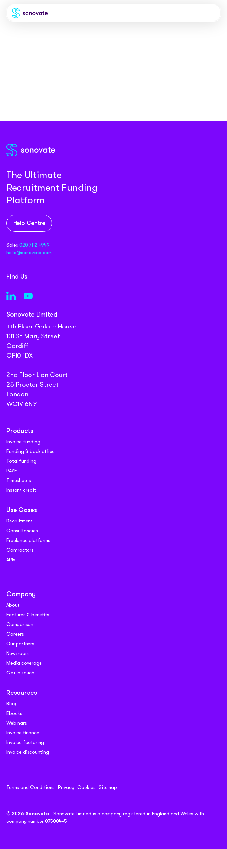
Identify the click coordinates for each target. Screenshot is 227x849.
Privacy (66, 787)
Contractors (20, 549)
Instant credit (21, 490)
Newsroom (17, 653)
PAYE (11, 470)
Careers (15, 634)
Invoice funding (23, 441)
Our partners (20, 643)
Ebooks (14, 713)
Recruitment (19, 520)
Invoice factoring (25, 742)
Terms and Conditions (30, 787)
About (12, 604)
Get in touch (20, 672)
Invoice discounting (27, 752)
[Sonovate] (30, 14)
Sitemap (108, 787)
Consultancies (22, 530)
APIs (10, 559)
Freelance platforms (28, 540)
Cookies (86, 787)
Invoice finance (22, 732)
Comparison (19, 624)
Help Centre (29, 223)
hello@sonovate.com (29, 252)
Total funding (21, 461)
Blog (11, 703)
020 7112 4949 (34, 245)
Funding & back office (30, 451)
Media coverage (24, 663)
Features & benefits (27, 614)
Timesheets (18, 480)
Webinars (16, 722)
